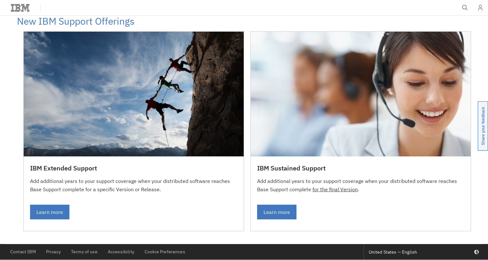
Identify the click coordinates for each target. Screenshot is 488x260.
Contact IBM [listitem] (23, 252)
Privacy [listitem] (53, 252)
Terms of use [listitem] (84, 252)
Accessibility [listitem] (121, 252)
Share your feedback (483, 126)
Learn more (49, 212)
